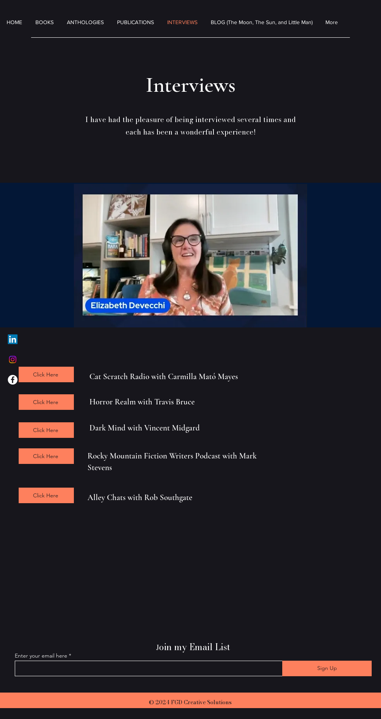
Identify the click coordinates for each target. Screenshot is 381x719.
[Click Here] (46, 374)
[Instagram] (12, 359)
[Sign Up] (327, 668)
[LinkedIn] (12, 339)
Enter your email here (41, 655)
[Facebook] (12, 380)
